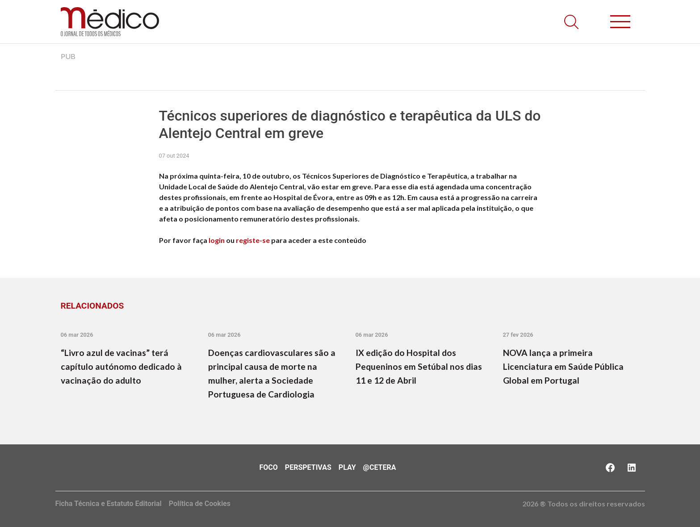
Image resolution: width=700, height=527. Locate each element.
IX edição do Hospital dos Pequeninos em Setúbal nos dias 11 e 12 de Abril (419, 366)
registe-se (253, 240)
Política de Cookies (200, 503)
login (217, 240)
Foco (269, 467)
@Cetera (379, 467)
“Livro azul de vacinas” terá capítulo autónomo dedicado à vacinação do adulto (121, 366)
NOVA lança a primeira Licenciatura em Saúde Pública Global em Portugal (563, 366)
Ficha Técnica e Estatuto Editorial (108, 503)
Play (347, 467)
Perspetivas (308, 467)
